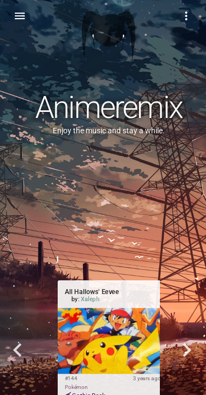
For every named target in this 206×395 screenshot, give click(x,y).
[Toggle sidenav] (20, 15)
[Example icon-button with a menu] (186, 15)
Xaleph (90, 299)
